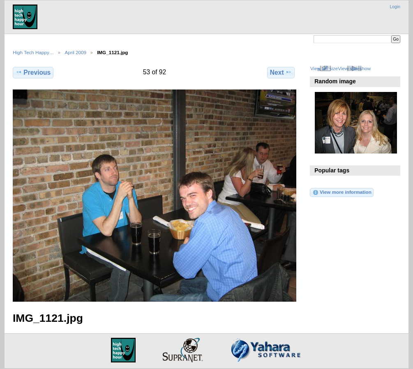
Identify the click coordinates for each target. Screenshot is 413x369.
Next (281, 72)
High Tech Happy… (33, 52)
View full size (324, 68)
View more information (341, 192)
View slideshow (354, 68)
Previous (33, 72)
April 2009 (75, 52)
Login (395, 7)
